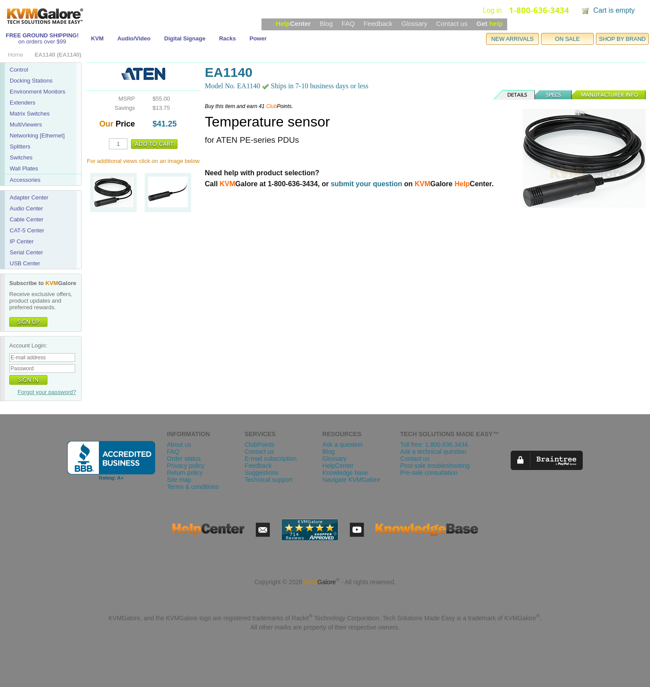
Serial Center (26, 252)
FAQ (348, 23)
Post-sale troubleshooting (434, 465)
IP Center (22, 241)
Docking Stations (31, 80)
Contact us (452, 23)
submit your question (366, 184)
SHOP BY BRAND (622, 39)
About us (179, 444)
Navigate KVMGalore (352, 479)
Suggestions (262, 472)
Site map (179, 479)
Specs (553, 95)
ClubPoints (260, 444)
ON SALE (567, 39)
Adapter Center (29, 197)
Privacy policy (186, 465)
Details (514, 95)
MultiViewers (26, 124)
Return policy (185, 472)
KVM (97, 38)
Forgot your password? (47, 392)
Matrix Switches (30, 113)
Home (15, 54)
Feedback (377, 23)
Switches (21, 157)
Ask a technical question (433, 451)
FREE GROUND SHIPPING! (42, 35)
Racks (227, 38)
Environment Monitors (37, 91)
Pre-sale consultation (429, 472)
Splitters (20, 146)
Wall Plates (24, 168)
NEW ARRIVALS (512, 39)
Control (19, 69)
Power (258, 38)
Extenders (23, 102)
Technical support (269, 479)
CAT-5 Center (27, 230)
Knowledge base (345, 472)
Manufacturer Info (609, 95)
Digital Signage (185, 38)
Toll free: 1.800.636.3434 (434, 444)
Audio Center (26, 208)
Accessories (25, 180)
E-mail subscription (271, 458)
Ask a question (343, 444)
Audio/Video (134, 38)
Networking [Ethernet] (37, 135)
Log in (492, 10)
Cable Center (27, 219)
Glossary (414, 23)
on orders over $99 (42, 41)
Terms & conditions (193, 486)
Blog (326, 23)
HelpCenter (338, 465)
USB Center (25, 263)
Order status (184, 458)
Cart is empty (614, 10)
